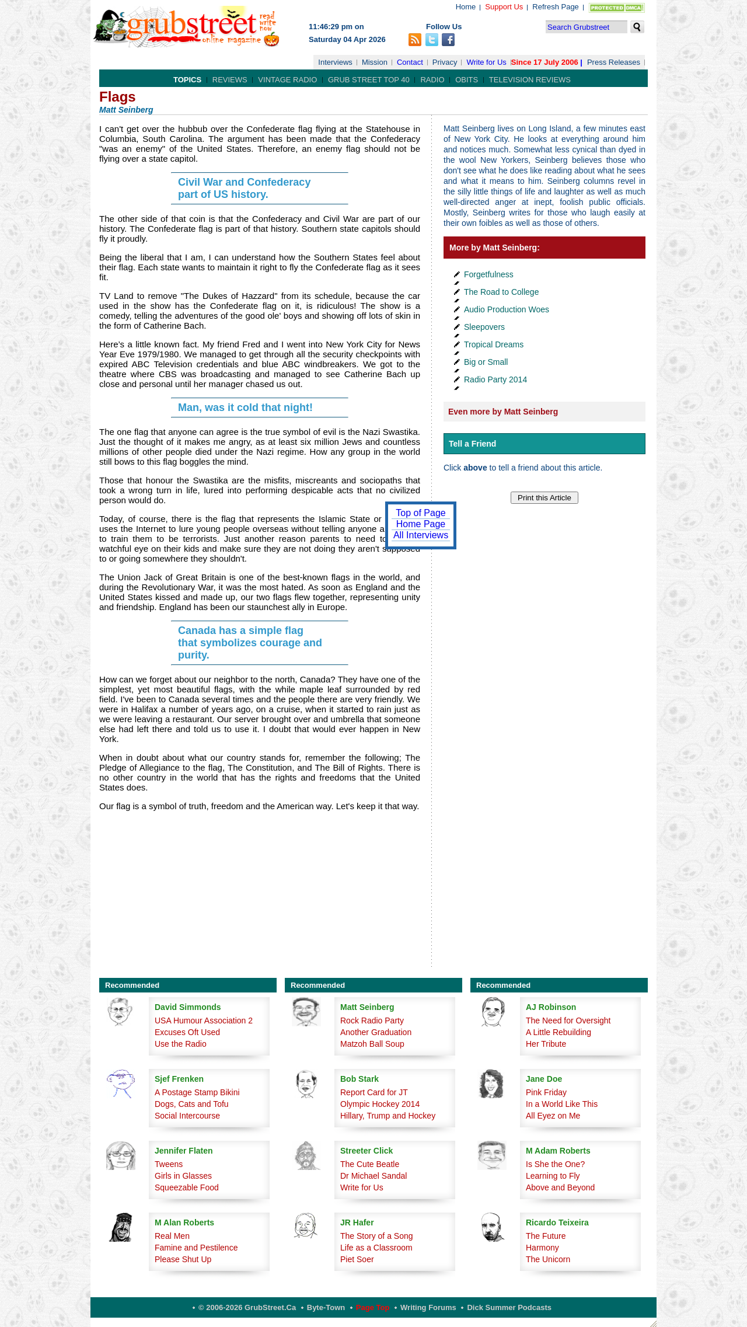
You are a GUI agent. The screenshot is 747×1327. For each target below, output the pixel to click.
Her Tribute (546, 1044)
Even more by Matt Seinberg (503, 411)
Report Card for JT (374, 1092)
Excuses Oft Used (187, 1032)
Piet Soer (357, 1259)
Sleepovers (484, 327)
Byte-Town (326, 1307)
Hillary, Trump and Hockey (387, 1115)
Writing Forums (428, 1307)
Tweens (169, 1164)
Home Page (421, 524)
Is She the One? (555, 1164)
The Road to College (501, 292)
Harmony (542, 1247)
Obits (466, 79)
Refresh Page (555, 6)
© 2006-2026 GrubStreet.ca (247, 1307)
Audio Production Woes (506, 309)
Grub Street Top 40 (369, 79)
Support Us (504, 6)
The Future (546, 1236)
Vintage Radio (287, 79)
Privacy (445, 62)
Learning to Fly (553, 1175)
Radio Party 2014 (495, 379)
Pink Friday (546, 1092)
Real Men (172, 1236)
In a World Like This (562, 1104)
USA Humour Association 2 (204, 1020)
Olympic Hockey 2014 (380, 1104)
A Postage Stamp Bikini (197, 1092)
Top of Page (420, 513)
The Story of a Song (376, 1236)
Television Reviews (530, 79)
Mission (375, 62)
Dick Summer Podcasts (509, 1307)
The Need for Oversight (568, 1020)
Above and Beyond (560, 1187)
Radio (432, 79)
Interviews (335, 62)
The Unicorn (548, 1259)
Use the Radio (181, 1044)
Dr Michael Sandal (373, 1175)
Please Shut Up (183, 1259)
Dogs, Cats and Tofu (192, 1104)
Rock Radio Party (372, 1020)
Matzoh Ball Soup (372, 1044)
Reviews (229, 79)
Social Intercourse (187, 1115)
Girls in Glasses (183, 1175)
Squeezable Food (187, 1187)
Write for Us (486, 62)
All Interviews (420, 535)
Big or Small (486, 362)
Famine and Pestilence (196, 1247)
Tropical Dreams (493, 344)
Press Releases (613, 62)
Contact (410, 62)
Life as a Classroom (376, 1247)
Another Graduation (375, 1032)
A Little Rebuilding (558, 1032)
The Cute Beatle (369, 1164)
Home (466, 6)
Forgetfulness (489, 274)
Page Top (373, 1307)
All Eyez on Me (553, 1115)
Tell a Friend (472, 443)
